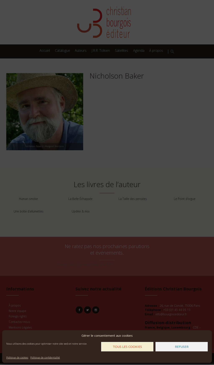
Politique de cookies (17, 357)
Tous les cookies (127, 346)
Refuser (182, 346)
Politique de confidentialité (45, 357)
